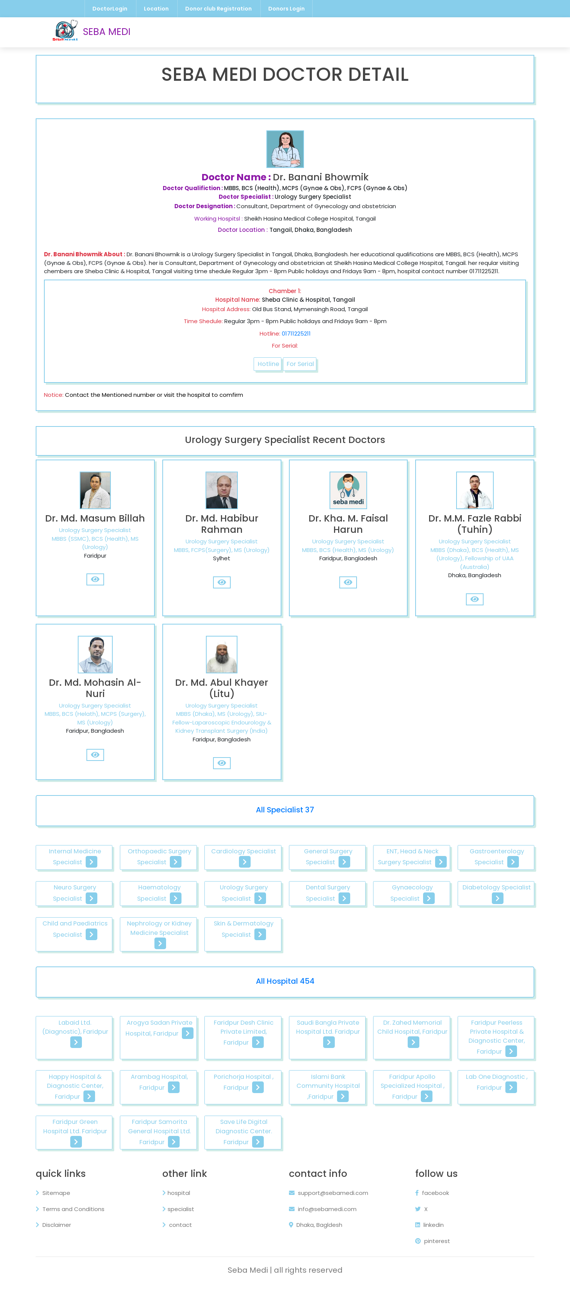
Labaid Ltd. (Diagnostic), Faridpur (91, 1044)
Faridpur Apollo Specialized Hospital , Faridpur (91, 1143)
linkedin (424, 1237)
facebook (427, 1205)
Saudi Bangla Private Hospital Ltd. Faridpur (383, 1044)
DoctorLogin (109, 8)
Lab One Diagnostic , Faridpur (189, 1138)
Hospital (329, 31)
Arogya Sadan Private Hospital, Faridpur (188, 1044)
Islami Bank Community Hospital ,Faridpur (480, 1091)
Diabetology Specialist (189, 952)
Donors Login (286, 8)
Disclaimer (63, 1237)
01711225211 (296, 342)
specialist (183, 1221)
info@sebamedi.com (323, 1221)
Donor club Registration (218, 8)
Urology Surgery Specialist (383, 914)
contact (182, 1237)
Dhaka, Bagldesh (315, 1237)
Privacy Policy (431, 31)
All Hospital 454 (285, 995)
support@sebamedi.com (328, 1205)
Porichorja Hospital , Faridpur (383, 1091)
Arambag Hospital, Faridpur (286, 1091)
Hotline (267, 373)
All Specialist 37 (285, 828)
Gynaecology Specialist (91, 952)
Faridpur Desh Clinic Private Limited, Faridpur (286, 1048)
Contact (501, 31)
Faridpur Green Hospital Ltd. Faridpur (286, 1138)
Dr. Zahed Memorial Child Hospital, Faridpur (480, 1044)
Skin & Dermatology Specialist (481, 952)
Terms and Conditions (79, 1221)
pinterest (427, 1253)
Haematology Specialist (286, 914)
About (470, 31)
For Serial (301, 373)
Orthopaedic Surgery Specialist (189, 877)
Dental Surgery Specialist (480, 914)
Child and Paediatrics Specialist (286, 952)
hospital (181, 1205)
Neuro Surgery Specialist (188, 914)
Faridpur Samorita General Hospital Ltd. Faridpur (383, 1143)
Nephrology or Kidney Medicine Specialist (383, 952)
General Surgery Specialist (383, 877)
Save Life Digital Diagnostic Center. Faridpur (481, 1143)
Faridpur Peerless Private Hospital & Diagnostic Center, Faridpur (91, 1096)
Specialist (364, 31)
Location (156, 8)
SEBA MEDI (91, 32)
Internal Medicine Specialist (91, 877)
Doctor (297, 31)
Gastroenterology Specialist (91, 914)
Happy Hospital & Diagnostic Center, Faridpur (189, 1096)
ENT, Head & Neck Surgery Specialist (480, 877)
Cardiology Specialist (285, 877)
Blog (395, 31)
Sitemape (62, 1205)
